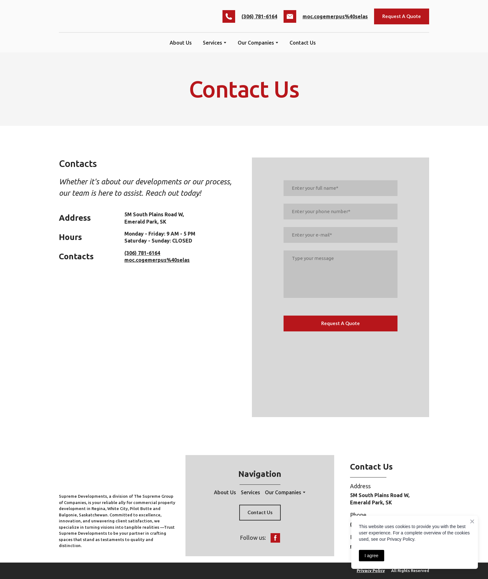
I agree (372, 555)
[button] (228, 16)
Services (250, 492)
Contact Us (303, 43)
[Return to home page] (104, 16)
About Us (181, 43)
